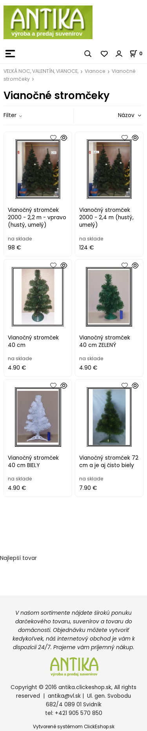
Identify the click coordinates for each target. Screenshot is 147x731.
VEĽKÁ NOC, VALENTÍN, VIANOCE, (41, 71)
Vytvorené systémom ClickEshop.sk (73, 727)
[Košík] (138, 53)
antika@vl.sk (64, 696)
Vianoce (95, 71)
